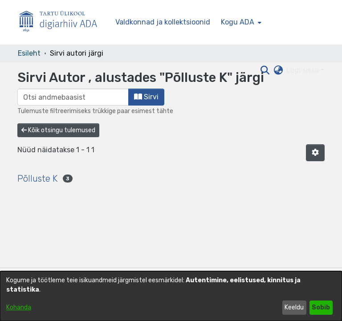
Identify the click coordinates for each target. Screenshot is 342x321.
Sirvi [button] (146, 97)
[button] (315, 152)
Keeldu (294, 307)
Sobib (321, 307)
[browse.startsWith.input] (73, 97)
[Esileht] (61, 22)
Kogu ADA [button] (237, 22)
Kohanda (18, 307)
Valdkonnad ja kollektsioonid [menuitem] (162, 22)
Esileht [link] (29, 53)
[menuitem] (240, 22)
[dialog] (171, 296)
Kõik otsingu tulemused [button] (58, 130)
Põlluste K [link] (37, 178)
